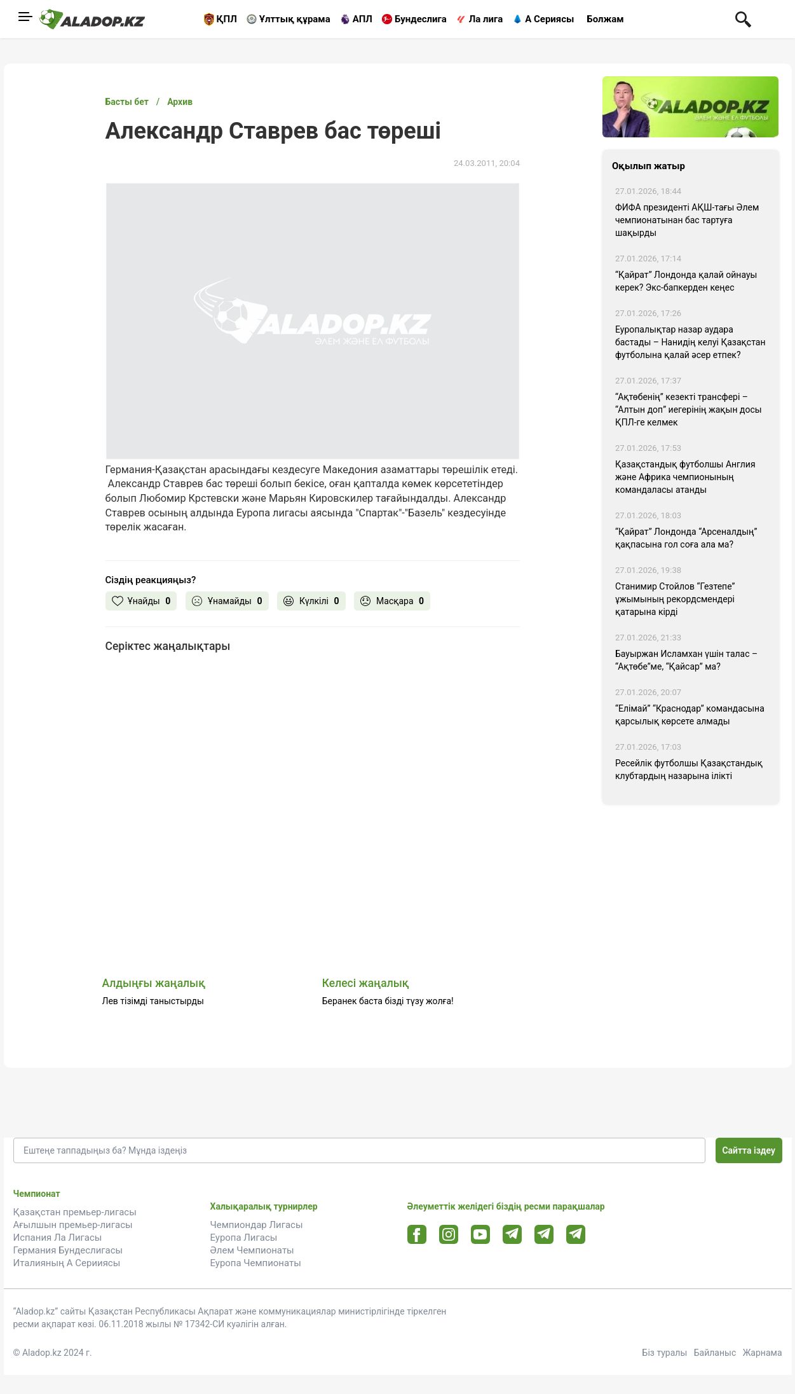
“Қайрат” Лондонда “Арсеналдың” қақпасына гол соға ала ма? (686, 538)
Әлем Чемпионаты (252, 1250)
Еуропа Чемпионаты (255, 1263)
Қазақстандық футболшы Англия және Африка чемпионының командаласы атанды (685, 477)
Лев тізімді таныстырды (153, 1001)
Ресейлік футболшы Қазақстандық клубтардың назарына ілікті (689, 769)
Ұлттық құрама (294, 19)
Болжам (605, 19)
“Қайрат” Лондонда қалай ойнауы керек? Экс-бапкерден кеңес (686, 281)
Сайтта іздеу (748, 1150)
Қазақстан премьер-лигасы (75, 1212)
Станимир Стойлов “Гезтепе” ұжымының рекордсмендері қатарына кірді (675, 599)
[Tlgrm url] (543, 1234)
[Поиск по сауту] (743, 18)
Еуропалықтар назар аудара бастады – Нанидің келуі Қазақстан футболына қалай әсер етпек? (690, 342)
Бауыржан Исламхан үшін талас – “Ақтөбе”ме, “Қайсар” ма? (686, 660)
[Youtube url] (480, 1235)
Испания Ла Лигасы (57, 1237)
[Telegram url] (512, 1234)
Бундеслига (421, 19)
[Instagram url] (448, 1235)
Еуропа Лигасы (244, 1237)
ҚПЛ (227, 19)
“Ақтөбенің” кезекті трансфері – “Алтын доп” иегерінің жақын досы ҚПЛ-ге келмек (688, 409)
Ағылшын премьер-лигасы (73, 1225)
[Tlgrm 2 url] (575, 1234)
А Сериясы (549, 19)
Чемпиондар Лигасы (256, 1225)
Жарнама (762, 1353)
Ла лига (486, 19)
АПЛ (362, 19)
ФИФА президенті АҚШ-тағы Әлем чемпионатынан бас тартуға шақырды (687, 220)
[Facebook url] (416, 1235)
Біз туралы (665, 1353)
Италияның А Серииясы (67, 1263)
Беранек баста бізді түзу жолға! (388, 1001)
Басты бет (127, 102)
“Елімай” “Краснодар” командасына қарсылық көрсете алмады (689, 714)
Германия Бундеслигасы (68, 1250)
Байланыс (715, 1353)
